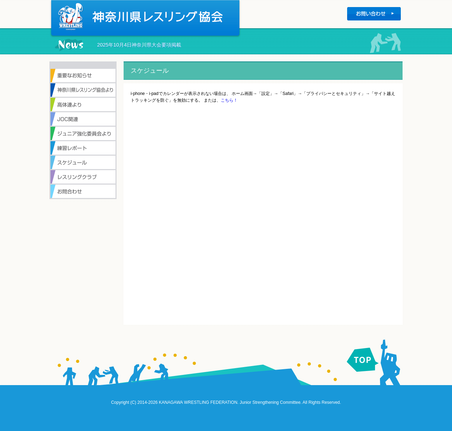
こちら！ (229, 100)
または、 (212, 100)
